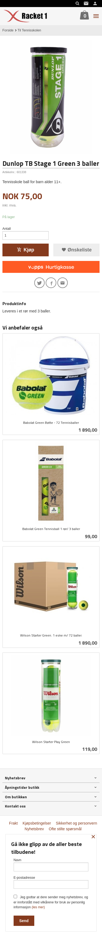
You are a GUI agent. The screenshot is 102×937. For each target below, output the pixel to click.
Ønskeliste (76, 250)
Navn (51, 864)
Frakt (13, 823)
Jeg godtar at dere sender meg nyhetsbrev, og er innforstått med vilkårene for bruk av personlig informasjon (51, 902)
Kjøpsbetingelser (37, 823)
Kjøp (25, 250)
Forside (8, 30)
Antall (6, 229)
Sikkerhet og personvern (76, 823)
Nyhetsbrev (34, 829)
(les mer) (38, 907)
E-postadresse (51, 882)
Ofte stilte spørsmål (65, 829)
